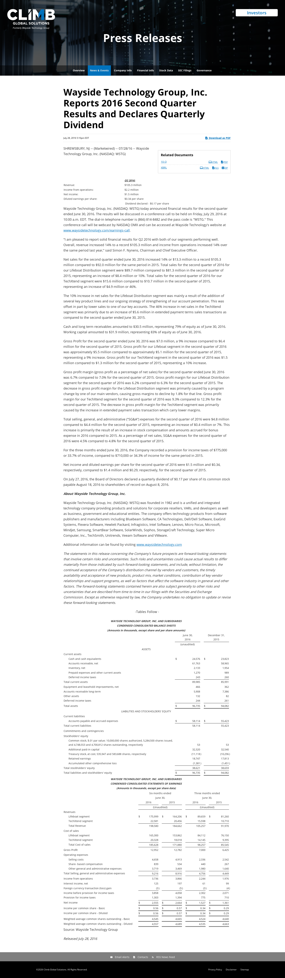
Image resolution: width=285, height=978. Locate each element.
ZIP (224, 167)
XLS (215, 167)
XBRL (164, 167)
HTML (213, 162)
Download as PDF (218, 138)
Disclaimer (231, 970)
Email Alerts (122, 957)
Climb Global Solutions (55, 969)
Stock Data (166, 70)
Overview (79, 70)
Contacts (143, 957)
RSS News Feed (165, 957)
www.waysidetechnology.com (159, 544)
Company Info (123, 70)
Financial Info (145, 70)
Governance (204, 70)
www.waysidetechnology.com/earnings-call (96, 230)
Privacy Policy (215, 970)
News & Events (99, 70)
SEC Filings (184, 70)
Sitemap (244, 970)
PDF (224, 162)
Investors (256, 13)
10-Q (164, 161)
